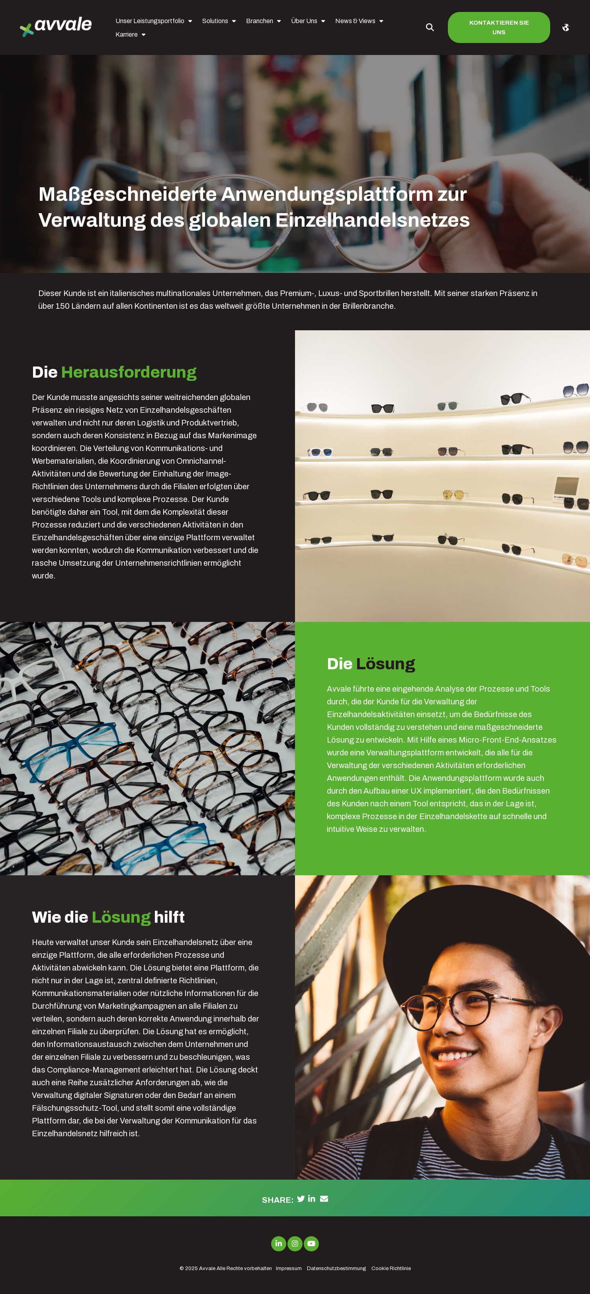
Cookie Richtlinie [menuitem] (391, 1268)
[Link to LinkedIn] (278, 1243)
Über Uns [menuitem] (304, 21)
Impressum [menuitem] (289, 1268)
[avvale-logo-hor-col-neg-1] (56, 28)
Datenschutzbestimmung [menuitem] (336, 1268)
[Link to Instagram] (295, 1243)
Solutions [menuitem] (215, 21)
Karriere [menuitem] (126, 34)
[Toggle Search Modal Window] (430, 27)
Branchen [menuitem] (259, 21)
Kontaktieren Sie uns (499, 27)
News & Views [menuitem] (355, 21)
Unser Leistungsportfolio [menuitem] (149, 21)
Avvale (207, 1268)
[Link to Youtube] (311, 1243)
